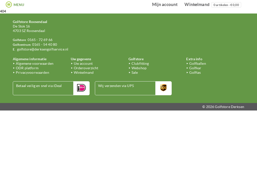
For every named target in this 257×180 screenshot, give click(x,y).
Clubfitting (140, 64)
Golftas (195, 72)
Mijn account (165, 4)
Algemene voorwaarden (34, 64)
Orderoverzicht (86, 68)
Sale (135, 72)
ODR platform (27, 68)
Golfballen (197, 64)
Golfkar (195, 68)
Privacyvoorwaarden (32, 72)
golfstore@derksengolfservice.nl (42, 49)
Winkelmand (212, 5)
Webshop (139, 68)
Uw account (83, 64)
